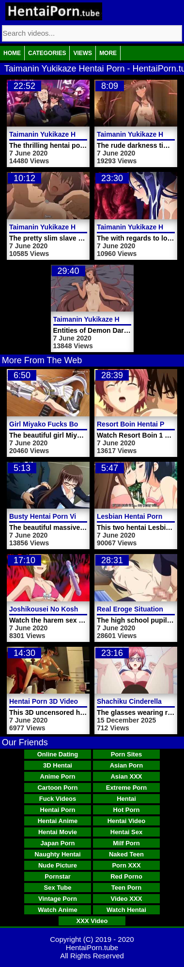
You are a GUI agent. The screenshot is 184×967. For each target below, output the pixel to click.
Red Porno (126, 876)
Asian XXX (126, 776)
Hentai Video (126, 821)
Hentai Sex (126, 832)
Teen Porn (126, 887)
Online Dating (57, 754)
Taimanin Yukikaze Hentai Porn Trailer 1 (73, 227)
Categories (47, 53)
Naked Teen (126, 854)
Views (82, 53)
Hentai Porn (58, 809)
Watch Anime (57, 909)
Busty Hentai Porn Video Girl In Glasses (73, 516)
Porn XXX (126, 865)
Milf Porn (126, 843)
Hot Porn (126, 809)
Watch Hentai (126, 909)
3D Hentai (57, 765)
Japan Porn (58, 843)
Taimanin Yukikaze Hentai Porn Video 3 (72, 134)
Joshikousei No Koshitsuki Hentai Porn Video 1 (85, 609)
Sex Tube (58, 887)
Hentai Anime (58, 821)
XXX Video (92, 920)
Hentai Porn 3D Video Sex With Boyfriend (75, 701)
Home (12, 53)
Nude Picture (57, 865)
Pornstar (57, 876)
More (108, 53)
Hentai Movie (57, 832)
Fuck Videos (57, 798)
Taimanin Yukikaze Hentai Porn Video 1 (116, 319)
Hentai (126, 798)
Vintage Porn (57, 898)
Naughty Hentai (57, 854)
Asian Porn (126, 765)
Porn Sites (126, 754)
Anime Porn (58, 776)
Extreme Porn (126, 787)
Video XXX (126, 898)
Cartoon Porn (57, 787)
